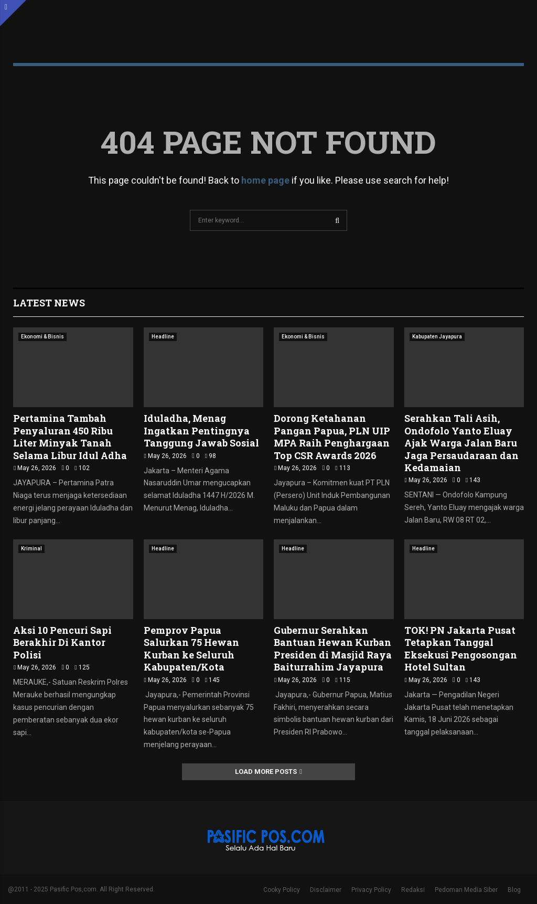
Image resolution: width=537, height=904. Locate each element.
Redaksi (413, 890)
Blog (514, 890)
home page (265, 180)
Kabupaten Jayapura (437, 336)
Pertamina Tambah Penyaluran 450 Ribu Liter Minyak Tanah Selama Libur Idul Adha (70, 436)
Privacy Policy (371, 890)
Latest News (49, 302)
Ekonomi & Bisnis (42, 336)
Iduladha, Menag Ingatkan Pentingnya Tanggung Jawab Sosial (201, 430)
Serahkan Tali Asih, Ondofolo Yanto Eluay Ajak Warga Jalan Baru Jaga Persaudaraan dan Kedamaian (461, 443)
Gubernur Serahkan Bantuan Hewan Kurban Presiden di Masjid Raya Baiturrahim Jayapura (333, 648)
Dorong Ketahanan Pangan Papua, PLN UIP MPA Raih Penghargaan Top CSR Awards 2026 (332, 436)
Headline (163, 336)
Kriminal (31, 548)
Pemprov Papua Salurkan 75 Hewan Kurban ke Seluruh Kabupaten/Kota (191, 648)
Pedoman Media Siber (466, 890)
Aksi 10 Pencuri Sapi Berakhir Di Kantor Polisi (62, 642)
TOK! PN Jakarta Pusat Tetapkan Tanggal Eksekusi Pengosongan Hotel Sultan (460, 648)
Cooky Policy (281, 890)
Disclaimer (325, 890)
